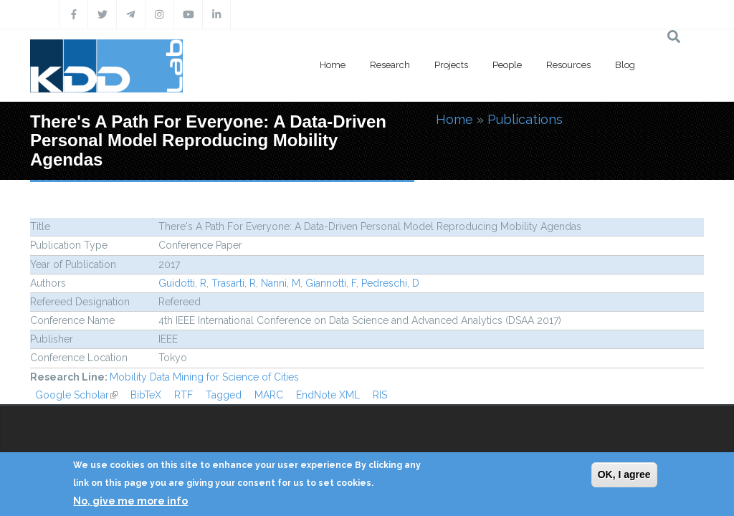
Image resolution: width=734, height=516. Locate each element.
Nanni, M (280, 283)
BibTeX (145, 395)
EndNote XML (328, 395)
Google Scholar (76, 395)
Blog (625, 64)
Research (390, 64)
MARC (268, 395)
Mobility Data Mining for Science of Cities (204, 377)
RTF (183, 395)
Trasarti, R (233, 283)
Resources (568, 64)
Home (332, 64)
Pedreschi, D (390, 283)
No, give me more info (130, 501)
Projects (451, 64)
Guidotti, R (182, 283)
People (507, 64)
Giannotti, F (330, 283)
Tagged (224, 395)
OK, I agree (624, 474)
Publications (525, 119)
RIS (380, 395)
